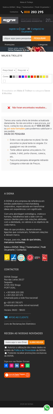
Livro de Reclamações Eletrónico (20, 324)
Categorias (43, 44)
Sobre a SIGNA (9, 7)
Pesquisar (39, 38)
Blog (18, 7)
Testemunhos (27, 7)
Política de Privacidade (25, 350)
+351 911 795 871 (14, 302)
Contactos (14, 12)
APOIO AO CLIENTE (18, 317)
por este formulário (16, 128)
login (23, 29)
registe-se (14, 29)
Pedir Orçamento (42, 7)
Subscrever (36, 342)
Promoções (10, 44)
